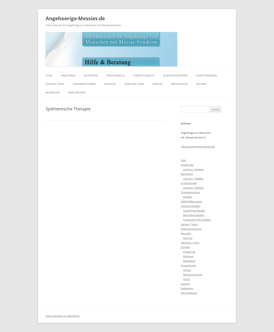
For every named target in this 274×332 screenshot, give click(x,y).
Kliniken (187, 197)
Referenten (53, 92)
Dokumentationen (84, 84)
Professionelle (115, 75)
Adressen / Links (134, 84)
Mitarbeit (188, 256)
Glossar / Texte (55, 84)
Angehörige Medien (194, 210)
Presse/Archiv (179, 84)
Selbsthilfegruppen (175, 75)
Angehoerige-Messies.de (75, 18)
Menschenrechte (192, 274)
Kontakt (157, 84)
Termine (187, 238)
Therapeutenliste (144, 75)
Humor (187, 270)
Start (49, 75)
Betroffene (91, 75)
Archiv (186, 279)
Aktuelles (110, 84)
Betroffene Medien (193, 215)
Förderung (189, 251)
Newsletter (189, 261)
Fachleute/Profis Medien (197, 219)
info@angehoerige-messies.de (198, 146)
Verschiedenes (77, 92)
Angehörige (68, 75)
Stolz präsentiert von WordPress (63, 316)
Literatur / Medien (193, 169)
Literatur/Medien (206, 75)
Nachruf (201, 84)
